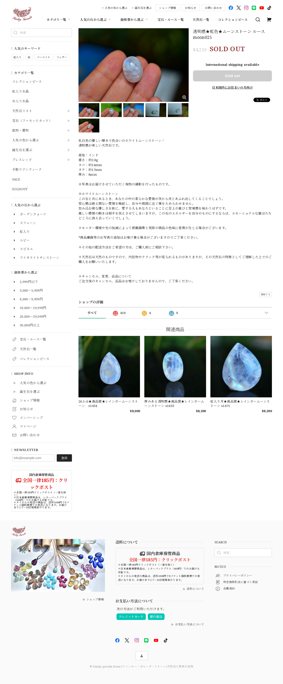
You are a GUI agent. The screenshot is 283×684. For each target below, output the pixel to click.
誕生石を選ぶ (143, 8)
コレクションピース (233, 19)
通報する (265, 294)
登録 (64, 458)
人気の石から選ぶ (96, 19)
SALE (16, 179)
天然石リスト (22, 111)
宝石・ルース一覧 (171, 19)
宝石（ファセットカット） (32, 121)
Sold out (232, 75)
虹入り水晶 (20, 91)
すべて (92, 313)
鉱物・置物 (20, 130)
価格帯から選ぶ (134, 19)
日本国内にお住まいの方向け (232, 87)
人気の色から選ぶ (116, 8)
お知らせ (190, 8)
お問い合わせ (213, 8)
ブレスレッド (22, 160)
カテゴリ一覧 (59, 19)
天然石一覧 (201, 19)
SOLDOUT (20, 189)
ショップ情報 (167, 8)
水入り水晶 (20, 101)
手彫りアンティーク (27, 170)
